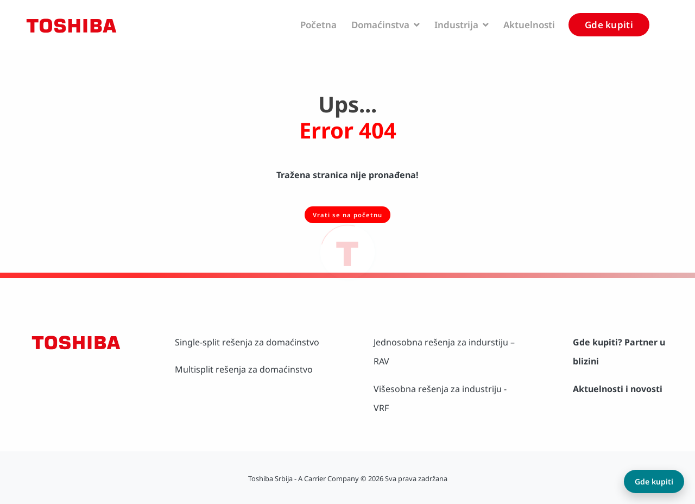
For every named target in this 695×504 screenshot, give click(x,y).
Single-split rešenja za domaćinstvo (247, 342)
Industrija (461, 24)
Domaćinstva (385, 24)
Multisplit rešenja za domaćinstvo (244, 369)
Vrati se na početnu (347, 215)
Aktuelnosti (529, 24)
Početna (318, 24)
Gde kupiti (609, 24)
